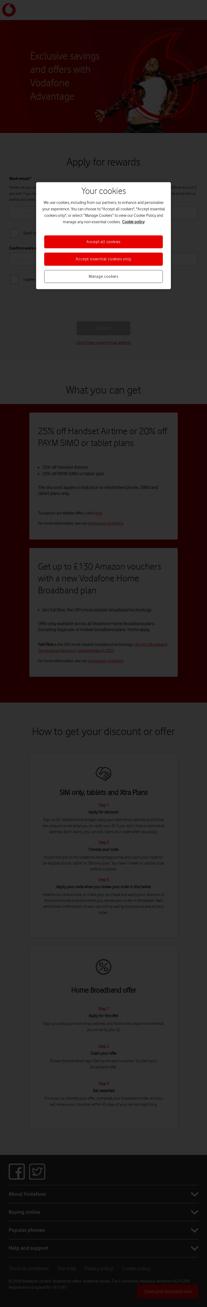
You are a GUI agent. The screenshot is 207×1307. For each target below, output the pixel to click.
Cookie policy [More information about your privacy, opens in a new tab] (133, 221)
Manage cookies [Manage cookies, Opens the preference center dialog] (103, 276)
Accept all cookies (103, 241)
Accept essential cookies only (103, 259)
